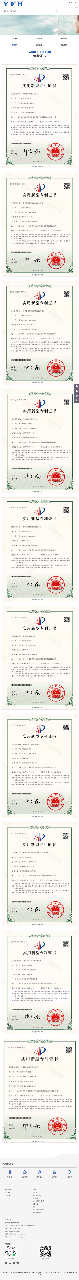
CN (70, 3)
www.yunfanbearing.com (17, 1237)
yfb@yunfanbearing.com (17, 1234)
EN (75, 3)
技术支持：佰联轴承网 (53, 1272)
